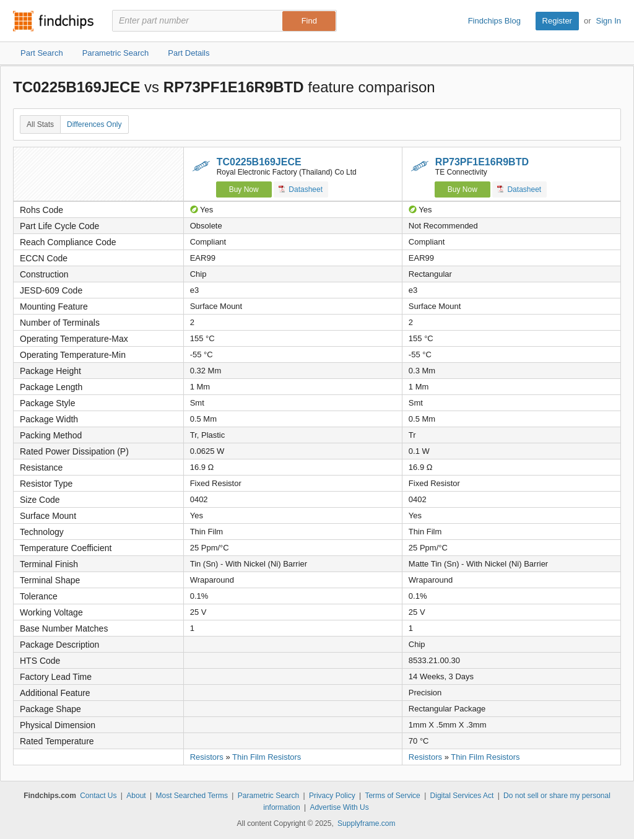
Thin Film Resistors (266, 757)
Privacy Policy (332, 795)
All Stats (40, 124)
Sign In (608, 20)
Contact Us (98, 795)
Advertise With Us (339, 807)
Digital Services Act (462, 795)
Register (557, 20)
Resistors (207, 757)
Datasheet (301, 189)
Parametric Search (268, 795)
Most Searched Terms (191, 795)
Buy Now (244, 189)
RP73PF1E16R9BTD (482, 162)
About (135, 795)
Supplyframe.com (366, 823)
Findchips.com (53, 21)
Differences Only (94, 124)
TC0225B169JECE (259, 162)
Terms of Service (392, 795)
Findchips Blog (494, 20)
